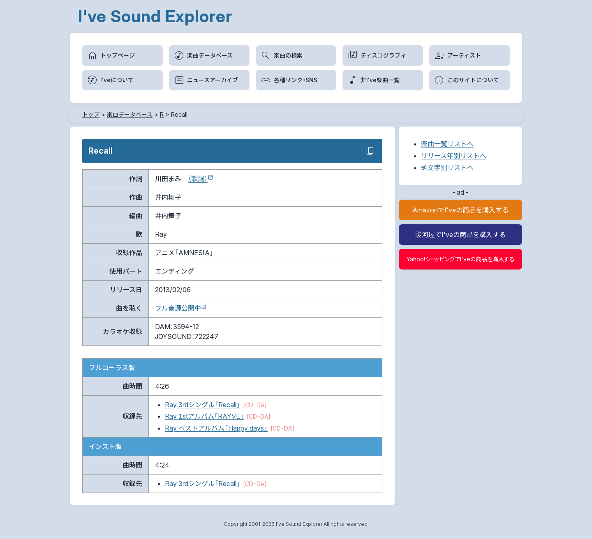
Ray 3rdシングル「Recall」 (202, 405)
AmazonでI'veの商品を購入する (460, 210)
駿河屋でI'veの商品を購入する (460, 234)
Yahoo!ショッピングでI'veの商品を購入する (461, 259)
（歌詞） (198, 179)
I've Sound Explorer (155, 16)
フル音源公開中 (178, 308)
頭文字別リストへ (447, 168)
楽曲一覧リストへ (447, 144)
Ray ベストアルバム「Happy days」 (216, 428)
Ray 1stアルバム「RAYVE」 (204, 416)
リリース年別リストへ (453, 156)
